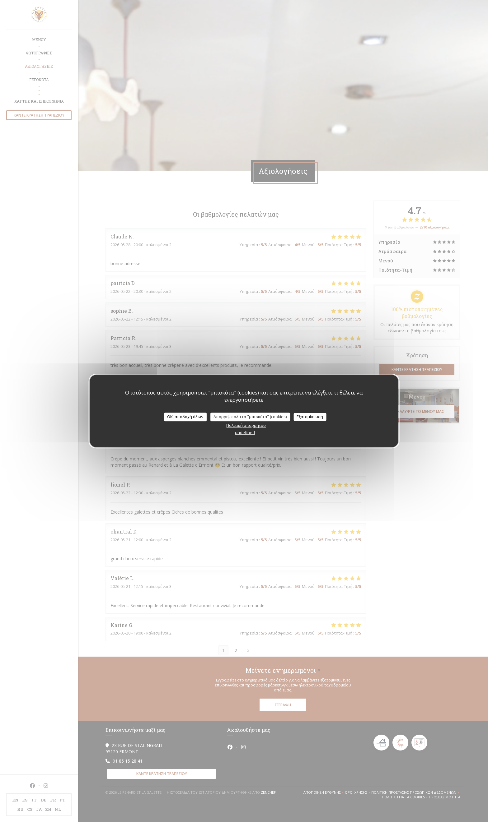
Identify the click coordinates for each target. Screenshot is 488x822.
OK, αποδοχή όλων (185, 416)
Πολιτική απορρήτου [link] (246, 425)
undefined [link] (245, 432)
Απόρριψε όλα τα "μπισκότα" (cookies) (250, 416)
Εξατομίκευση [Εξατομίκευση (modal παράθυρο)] (310, 416)
